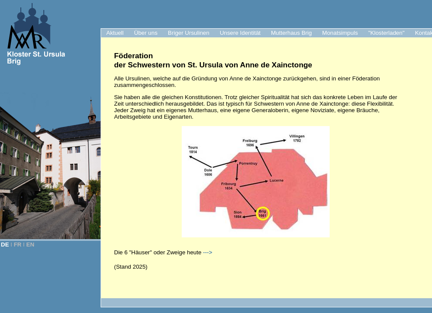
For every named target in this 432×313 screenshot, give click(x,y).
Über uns (145, 33)
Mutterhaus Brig (291, 33)
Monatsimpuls (340, 33)
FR (18, 244)
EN (30, 244)
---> (207, 252)
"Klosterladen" (386, 33)
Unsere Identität (240, 33)
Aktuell (115, 33)
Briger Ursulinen (188, 33)
